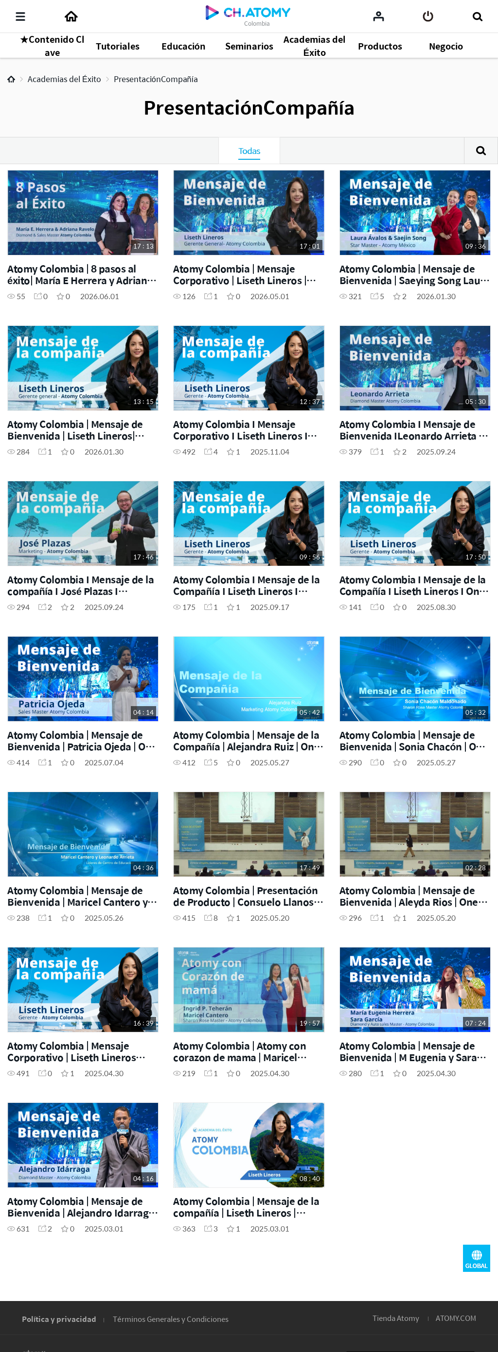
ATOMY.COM (456, 1317)
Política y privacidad (59, 1318)
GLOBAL (476, 1258)
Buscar (481, 150)
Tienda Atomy (396, 1317)
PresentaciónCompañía (156, 79)
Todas (249, 150)
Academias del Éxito (64, 79)
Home (11, 79)
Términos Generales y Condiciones (170, 1318)
